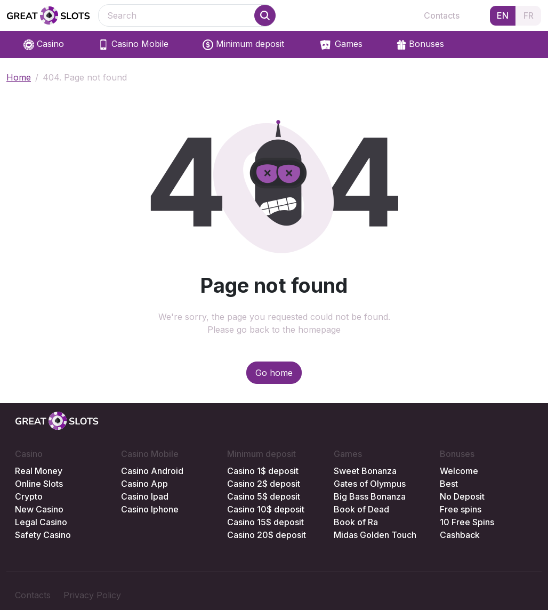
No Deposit (462, 496)
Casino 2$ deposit (263, 483)
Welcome (459, 470)
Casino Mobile (133, 44)
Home (18, 77)
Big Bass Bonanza (370, 496)
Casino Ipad (144, 496)
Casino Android (152, 470)
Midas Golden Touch (375, 534)
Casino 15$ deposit (265, 522)
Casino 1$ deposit (263, 470)
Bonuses (420, 44)
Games (340, 45)
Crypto (29, 496)
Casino (43, 44)
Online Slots (39, 483)
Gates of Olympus (370, 483)
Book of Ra (356, 522)
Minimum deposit (243, 44)
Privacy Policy (92, 595)
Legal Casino (41, 522)
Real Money (38, 470)
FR (528, 15)
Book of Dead (361, 509)
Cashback (460, 534)
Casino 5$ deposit (263, 496)
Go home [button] (274, 372)
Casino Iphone (150, 509)
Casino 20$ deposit (266, 534)
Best (449, 483)
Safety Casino (43, 534)
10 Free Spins (467, 522)
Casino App (144, 483)
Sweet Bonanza (365, 470)
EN (503, 15)
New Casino (39, 509)
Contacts (442, 15)
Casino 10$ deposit (265, 509)
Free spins (460, 509)
